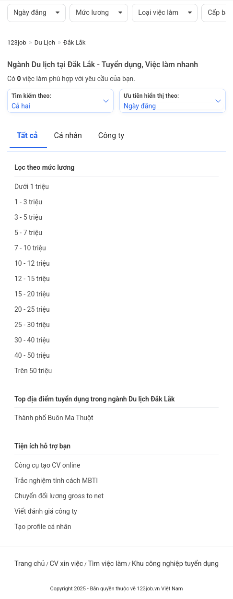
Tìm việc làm (107, 564)
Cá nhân (69, 135)
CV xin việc (66, 564)
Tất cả (28, 135)
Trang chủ (29, 564)
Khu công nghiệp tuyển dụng (175, 564)
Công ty (111, 135)
